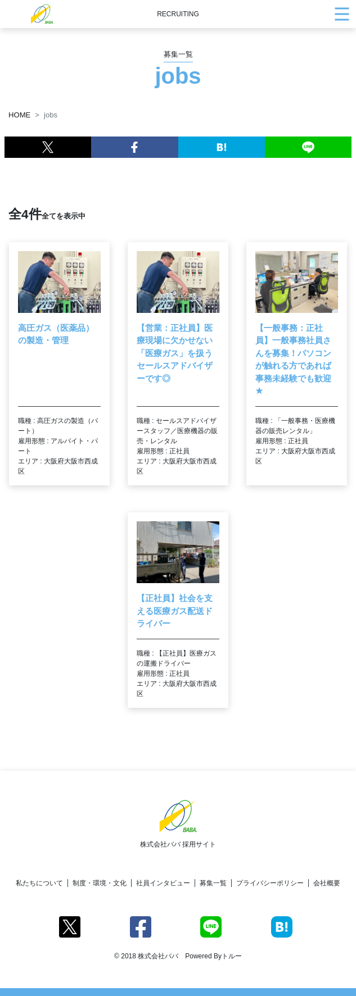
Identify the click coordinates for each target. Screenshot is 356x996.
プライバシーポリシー (270, 883)
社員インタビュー (163, 883)
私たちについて (39, 883)
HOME (19, 115)
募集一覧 (213, 883)
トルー (232, 956)
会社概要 (326, 883)
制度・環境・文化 (100, 883)
